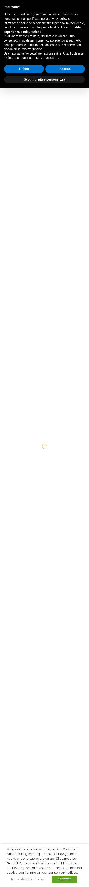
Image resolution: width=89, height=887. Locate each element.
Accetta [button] (65, 69)
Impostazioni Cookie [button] (28, 879)
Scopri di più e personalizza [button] (44, 79)
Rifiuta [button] (24, 69)
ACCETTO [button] (64, 879)
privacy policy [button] (58, 18)
